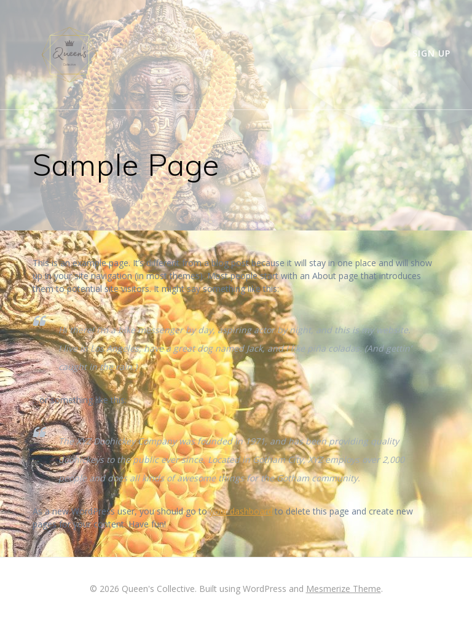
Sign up (431, 53)
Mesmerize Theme (343, 588)
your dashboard (241, 511)
